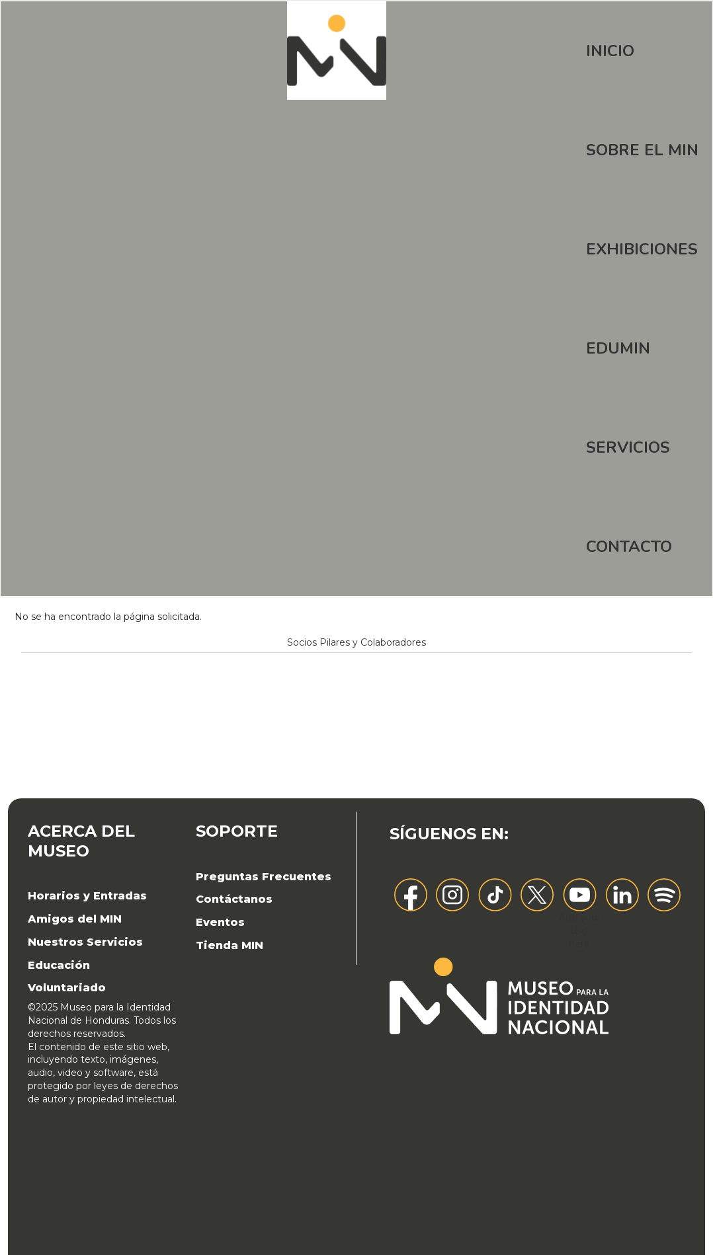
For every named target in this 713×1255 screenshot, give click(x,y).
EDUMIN (618, 348)
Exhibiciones (642, 249)
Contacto (629, 546)
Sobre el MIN (642, 150)
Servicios (628, 447)
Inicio (610, 50)
